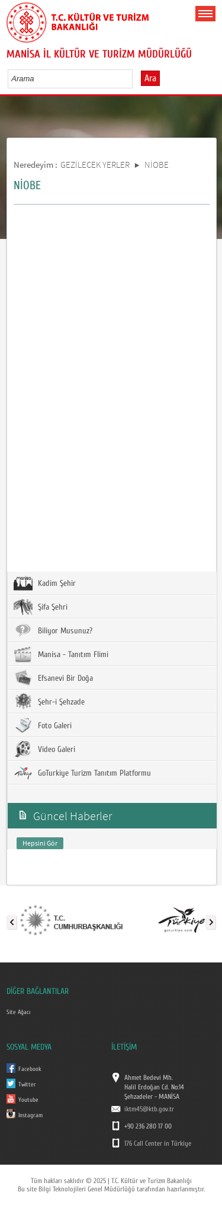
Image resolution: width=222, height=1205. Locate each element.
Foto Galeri (43, 725)
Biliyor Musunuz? (53, 630)
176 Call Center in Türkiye (157, 1143)
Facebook (29, 1069)
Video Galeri (44, 749)
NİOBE (156, 164)
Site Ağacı (18, 1012)
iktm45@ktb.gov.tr (149, 1109)
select (136, 78)
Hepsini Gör (39, 843)
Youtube (28, 1100)
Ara (150, 78)
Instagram (30, 1115)
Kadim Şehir (45, 583)
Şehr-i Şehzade (49, 701)
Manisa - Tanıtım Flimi (61, 654)
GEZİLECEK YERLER (95, 164)
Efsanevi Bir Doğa (53, 678)
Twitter (27, 1084)
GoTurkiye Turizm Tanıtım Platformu (82, 772)
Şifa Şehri (40, 606)
